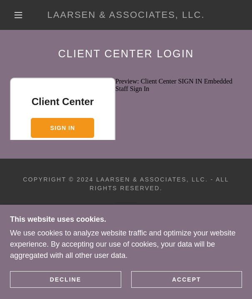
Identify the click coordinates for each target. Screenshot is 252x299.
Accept (186, 279)
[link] (126, 15)
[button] (21, 15)
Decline (65, 279)
